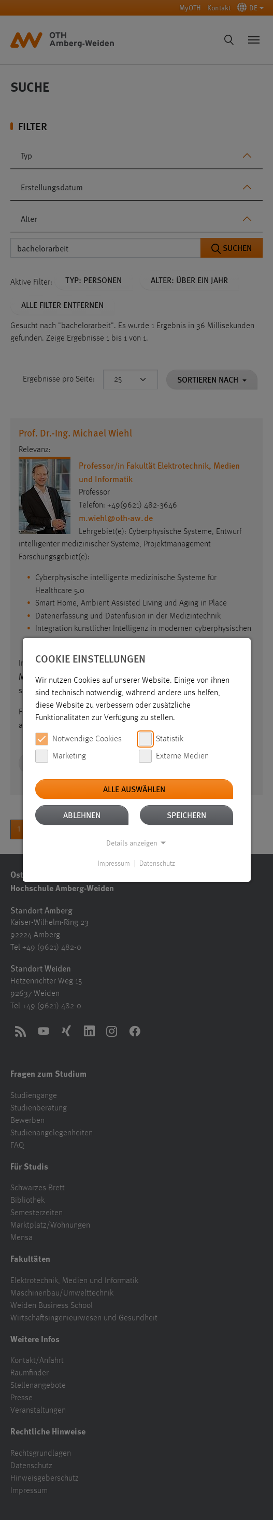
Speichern (186, 815)
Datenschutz (157, 863)
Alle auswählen (134, 789)
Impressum (114, 863)
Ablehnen (81, 815)
